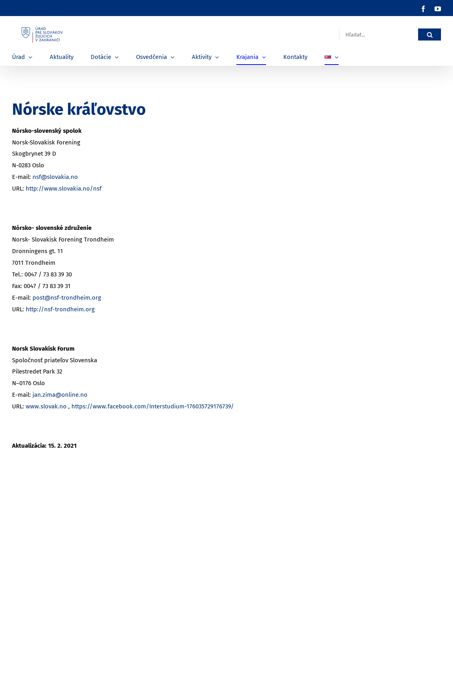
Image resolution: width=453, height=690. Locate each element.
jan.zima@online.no (60, 394)
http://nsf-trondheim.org (60, 309)
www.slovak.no (46, 406)
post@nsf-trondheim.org (67, 297)
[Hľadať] (429, 34)
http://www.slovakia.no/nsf (64, 188)
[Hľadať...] (378, 34)
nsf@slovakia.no (55, 177)
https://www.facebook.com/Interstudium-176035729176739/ (152, 406)
